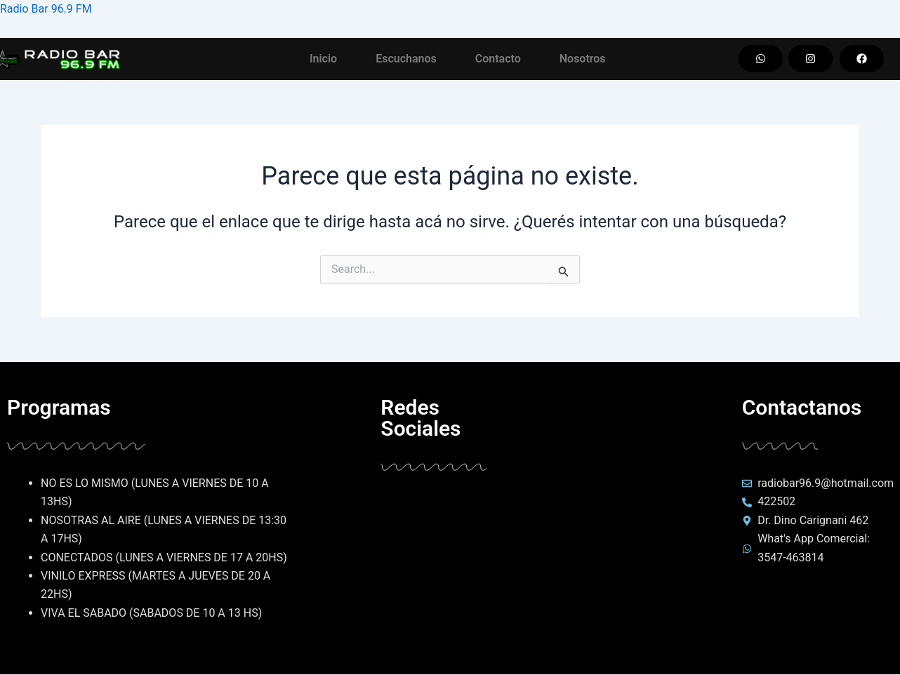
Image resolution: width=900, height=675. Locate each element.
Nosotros (583, 58)
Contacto (498, 58)
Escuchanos (406, 58)
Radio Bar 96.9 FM (46, 8)
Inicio (323, 58)
